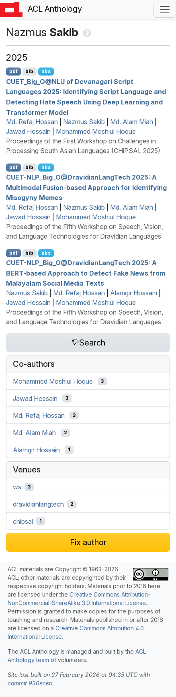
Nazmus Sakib (84, 122)
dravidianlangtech (38, 504)
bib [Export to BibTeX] (29, 71)
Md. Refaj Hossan (32, 122)
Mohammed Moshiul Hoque (96, 131)
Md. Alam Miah (131, 122)
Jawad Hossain (28, 131)
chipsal (23, 521)
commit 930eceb (30, 683)
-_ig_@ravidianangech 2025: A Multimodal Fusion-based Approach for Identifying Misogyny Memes (86, 187)
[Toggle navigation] (164, 10)
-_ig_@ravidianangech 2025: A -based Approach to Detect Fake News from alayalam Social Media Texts (85, 273)
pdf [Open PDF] (13, 71)
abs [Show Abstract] (46, 71)
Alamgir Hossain (133, 293)
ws (17, 487)
